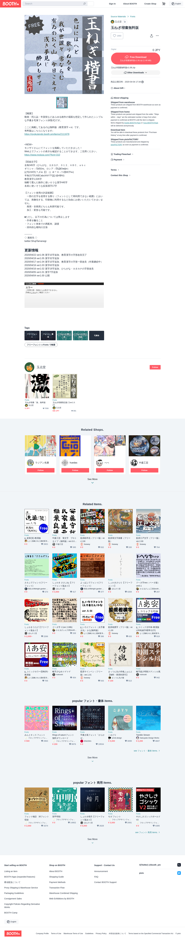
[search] (84, 4)
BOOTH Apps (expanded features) (19, 877)
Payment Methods (57, 882)
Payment (118, 160)
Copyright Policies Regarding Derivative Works (22, 905)
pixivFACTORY (116, 145)
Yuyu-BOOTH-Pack (150, 123)
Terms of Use (56, 933)
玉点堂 (41, 367)
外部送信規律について (117, 933)
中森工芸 (143, 462)
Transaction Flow (57, 888)
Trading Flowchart (122, 154)
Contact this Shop (119, 175)
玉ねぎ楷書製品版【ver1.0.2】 (64, 403)
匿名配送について (12, 882)
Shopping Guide (56, 877)
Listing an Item (10, 871)
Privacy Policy (101, 933)
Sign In (112, 4)
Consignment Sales (13, 898)
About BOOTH (130, 4)
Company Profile (42, 933)
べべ (106, 462)
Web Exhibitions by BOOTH (61, 898)
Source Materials (118, 16)
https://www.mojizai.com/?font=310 (42, 155)
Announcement (101, 871)
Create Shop (150, 4)
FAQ (96, 877)
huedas (73, 462)
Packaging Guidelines (14, 893)
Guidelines (89, 933)
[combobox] (54, 3)
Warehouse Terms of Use (73, 933)
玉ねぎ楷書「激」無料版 (35, 402)
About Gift (118, 88)
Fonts (132, 16)
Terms (114, 170)
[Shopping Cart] (164, 3)
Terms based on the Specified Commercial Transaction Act (150, 933)
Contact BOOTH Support (105, 882)
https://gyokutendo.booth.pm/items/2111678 (47, 134)
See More (92, 481)
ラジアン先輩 (42, 462)
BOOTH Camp (10, 913)
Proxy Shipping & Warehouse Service (21, 888)
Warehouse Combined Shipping (63, 893)
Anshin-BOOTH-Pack (132, 123)
